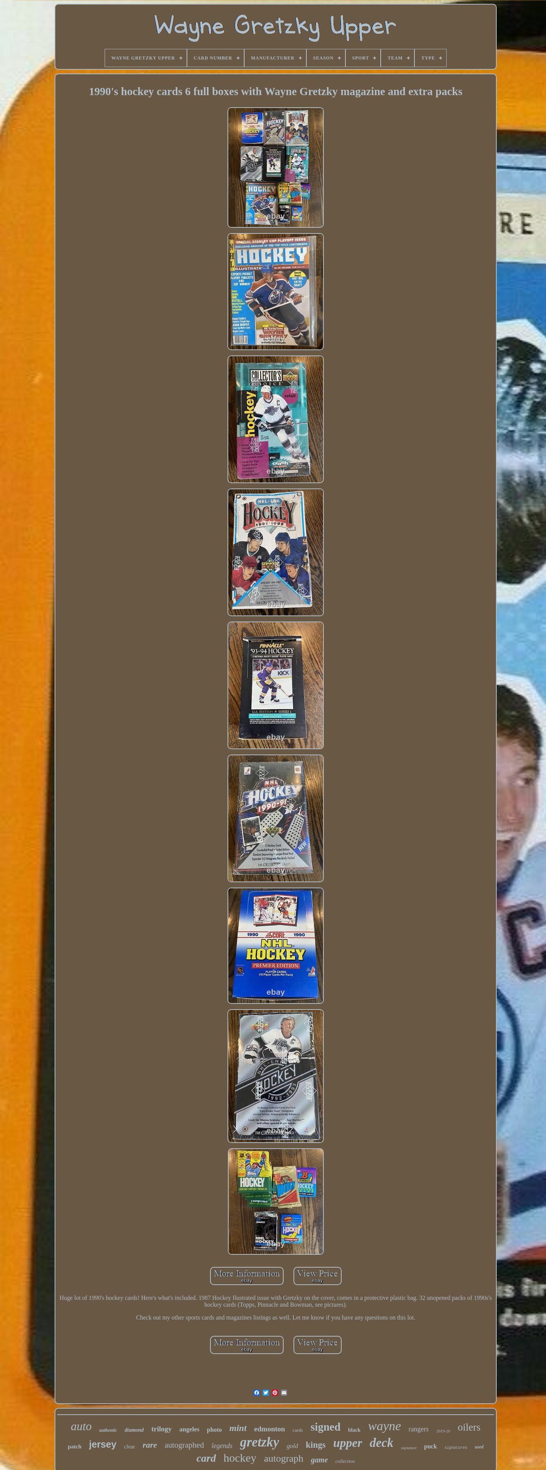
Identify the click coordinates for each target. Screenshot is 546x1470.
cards (298, 1430)
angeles (189, 1429)
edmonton (269, 1429)
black (354, 1430)
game (319, 1460)
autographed (184, 1445)
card (206, 1458)
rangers (419, 1429)
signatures (455, 1448)
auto (81, 1426)
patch (75, 1446)
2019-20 (443, 1431)
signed (325, 1427)
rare (150, 1445)
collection (345, 1461)
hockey (240, 1457)
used (479, 1447)
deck (381, 1443)
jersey (102, 1444)
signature (408, 1447)
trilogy (161, 1429)
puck (430, 1446)
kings (315, 1445)
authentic (108, 1430)
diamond (134, 1430)
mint (237, 1428)
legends (222, 1446)
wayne (384, 1426)
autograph (283, 1458)
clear (129, 1446)
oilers (469, 1427)
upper (347, 1443)
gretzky (259, 1442)
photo (214, 1429)
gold (292, 1446)
